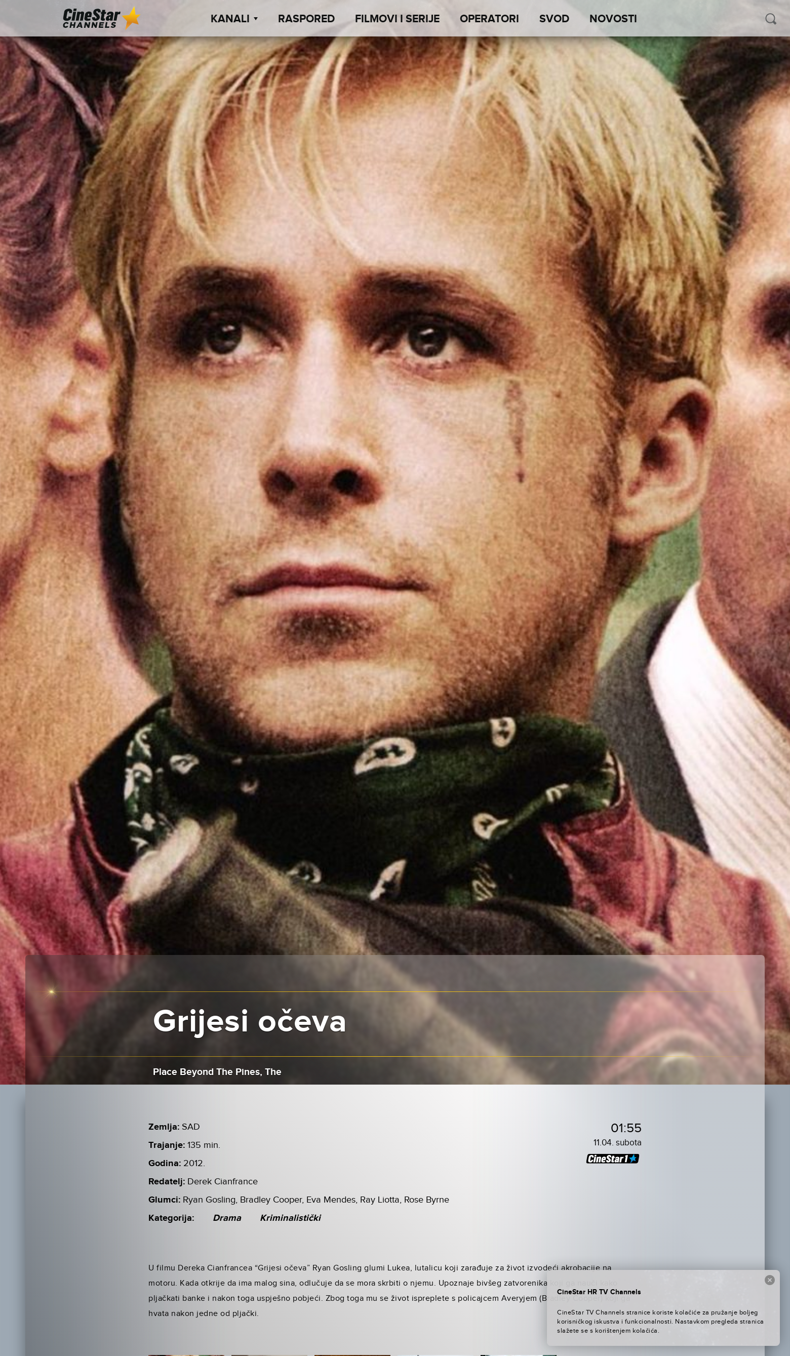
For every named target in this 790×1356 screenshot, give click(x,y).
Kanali (234, 19)
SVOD (554, 19)
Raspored (306, 19)
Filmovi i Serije (397, 19)
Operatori (489, 19)
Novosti (613, 19)
